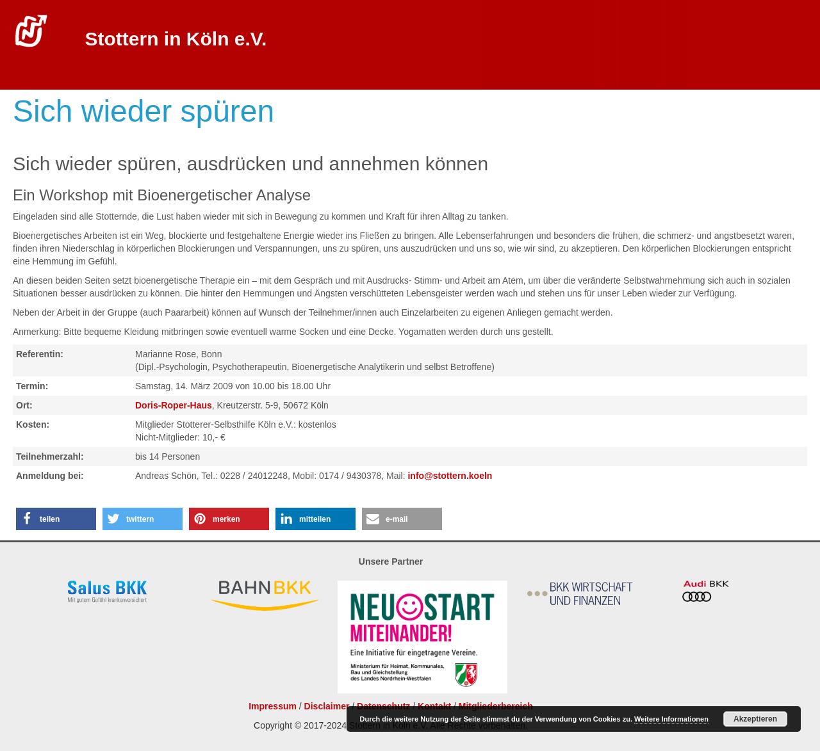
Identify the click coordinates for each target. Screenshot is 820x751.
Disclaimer (327, 706)
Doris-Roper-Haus (173, 405)
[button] (56, 519)
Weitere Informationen (671, 719)
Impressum (273, 706)
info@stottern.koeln (449, 476)
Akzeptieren (755, 719)
